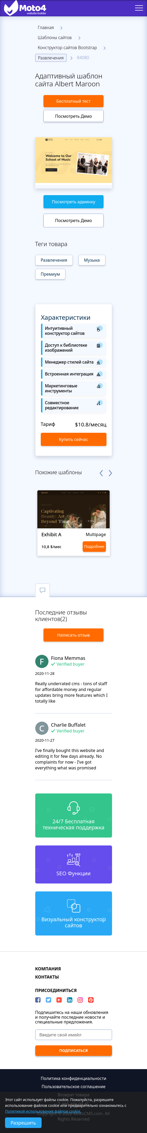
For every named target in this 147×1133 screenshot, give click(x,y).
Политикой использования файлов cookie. (43, 1111)
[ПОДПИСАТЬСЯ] (73, 1050)
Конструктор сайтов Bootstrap (67, 47)
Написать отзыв (73, 635)
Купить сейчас (73, 439)
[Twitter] (48, 1000)
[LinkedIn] (69, 1000)
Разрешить (23, 1123)
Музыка (92, 260)
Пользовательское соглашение (73, 1086)
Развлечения (51, 58)
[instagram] (80, 1000)
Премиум (50, 274)
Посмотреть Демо (73, 116)
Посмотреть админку (73, 202)
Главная (46, 27)
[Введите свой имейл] (73, 1034)
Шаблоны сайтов (55, 37)
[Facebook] (38, 1000)
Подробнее (94, 546)
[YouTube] (59, 1000)
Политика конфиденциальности (73, 1078)
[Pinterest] (90, 1000)
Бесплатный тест (73, 101)
